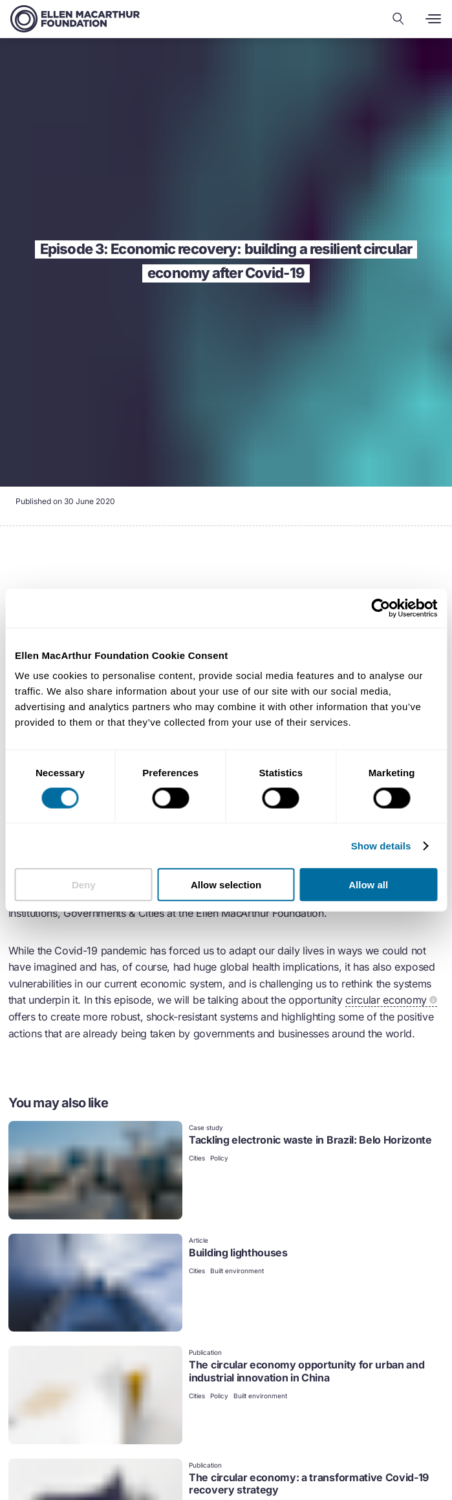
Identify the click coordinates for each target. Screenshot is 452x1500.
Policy (219, 1158)
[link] (226, 1171)
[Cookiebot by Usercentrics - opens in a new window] (380, 607)
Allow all (368, 884)
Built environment (237, 1271)
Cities (197, 1158)
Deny (84, 884)
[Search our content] (398, 19)
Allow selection (226, 884)
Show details (381, 845)
